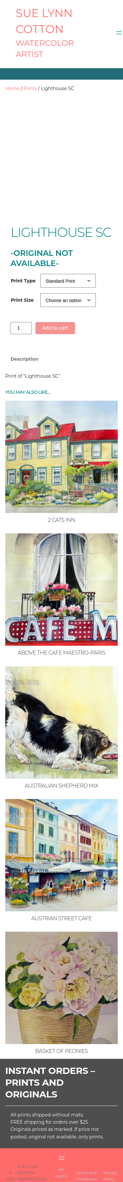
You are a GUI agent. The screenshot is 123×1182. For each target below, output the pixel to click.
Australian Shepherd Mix (61, 759)
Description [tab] (24, 332)
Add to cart (55, 301)
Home (12, 88)
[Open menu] (119, 33)
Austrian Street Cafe (61, 891)
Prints (30, 88)
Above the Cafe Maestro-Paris (61, 626)
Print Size (22, 273)
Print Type (23, 254)
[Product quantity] (21, 301)
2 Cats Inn (61, 493)
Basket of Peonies (61, 1024)
